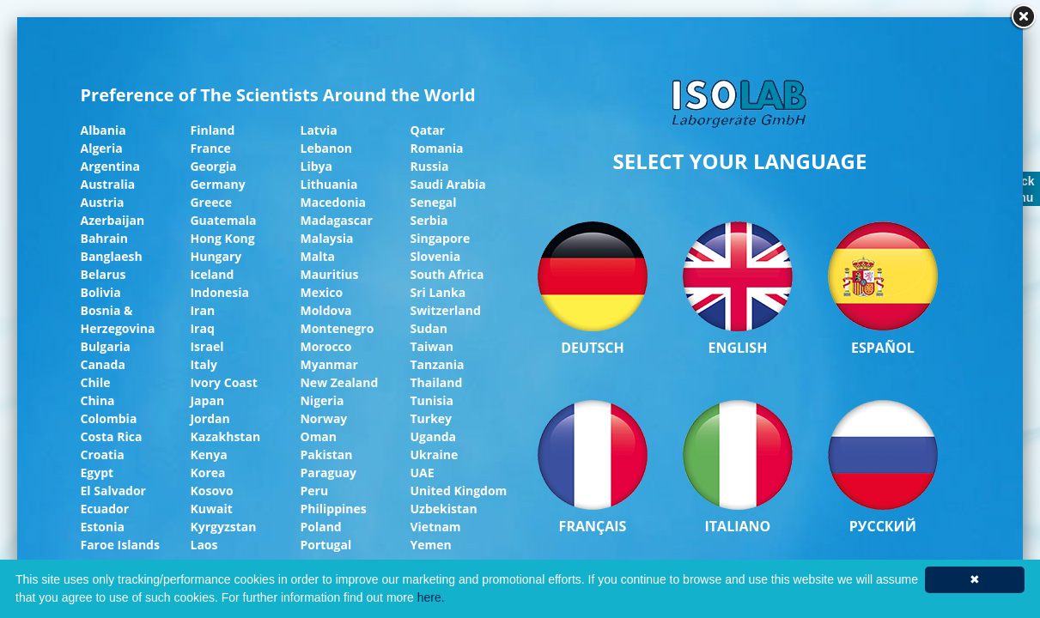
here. (431, 597)
